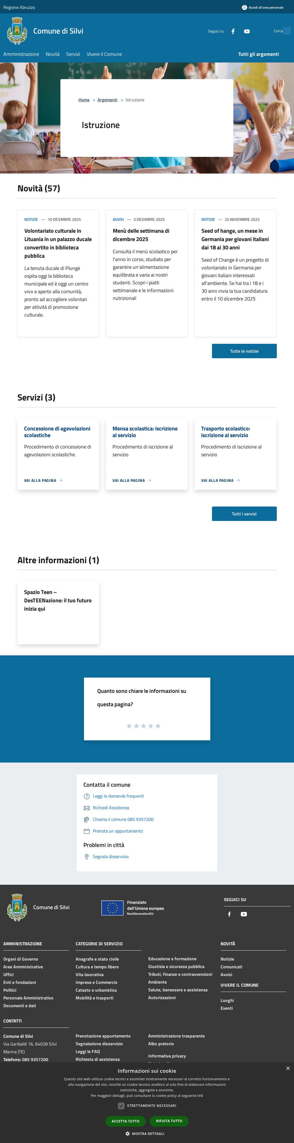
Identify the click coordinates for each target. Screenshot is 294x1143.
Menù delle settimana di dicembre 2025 (141, 234)
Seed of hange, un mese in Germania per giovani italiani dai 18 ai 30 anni (235, 239)
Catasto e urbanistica (96, 990)
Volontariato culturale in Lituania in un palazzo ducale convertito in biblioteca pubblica (58, 243)
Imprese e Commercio (96, 982)
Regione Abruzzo (19, 7)
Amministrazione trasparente (176, 1035)
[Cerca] (284, 30)
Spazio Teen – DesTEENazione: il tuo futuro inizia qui (58, 600)
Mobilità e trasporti (94, 997)
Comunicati (231, 966)
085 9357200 (35, 1059)
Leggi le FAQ (88, 1051)
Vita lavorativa (90, 974)
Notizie (31, 219)
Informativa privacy (167, 1055)
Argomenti (107, 99)
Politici (9, 990)
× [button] (288, 1069)
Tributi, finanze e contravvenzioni (180, 974)
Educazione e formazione (172, 958)
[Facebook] (220, 30)
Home (84, 99)
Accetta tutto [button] (125, 1121)
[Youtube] (234, 30)
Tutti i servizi (244, 513)
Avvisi (118, 219)
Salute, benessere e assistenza (178, 989)
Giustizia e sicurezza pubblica (176, 966)
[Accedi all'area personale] (263, 7)
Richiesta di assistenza (98, 1059)
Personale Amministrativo (28, 997)
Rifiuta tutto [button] (169, 1121)
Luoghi (227, 1000)
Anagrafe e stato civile (97, 959)
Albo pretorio (161, 1043)
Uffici (8, 974)
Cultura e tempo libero (97, 966)
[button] (147, 1133)
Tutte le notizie (244, 351)
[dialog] (147, 1103)
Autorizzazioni (162, 997)
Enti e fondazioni (19, 982)
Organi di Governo (20, 959)
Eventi (227, 1008)
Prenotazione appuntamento (103, 1035)
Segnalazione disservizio (99, 1043)
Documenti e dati (19, 1005)
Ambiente (157, 982)
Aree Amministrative (23, 966)
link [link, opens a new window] (200, 1095)
